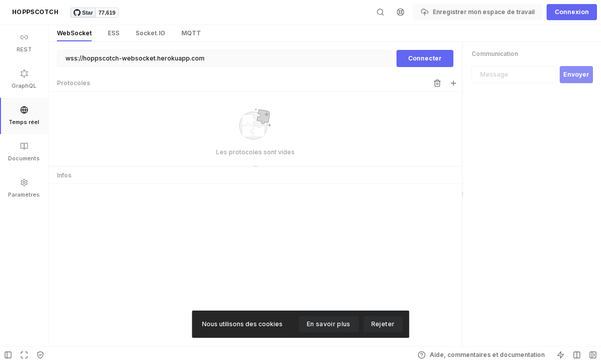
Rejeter (383, 324)
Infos (64, 175)
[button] (35, 12)
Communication (495, 53)
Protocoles (73, 83)
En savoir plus (329, 324)
